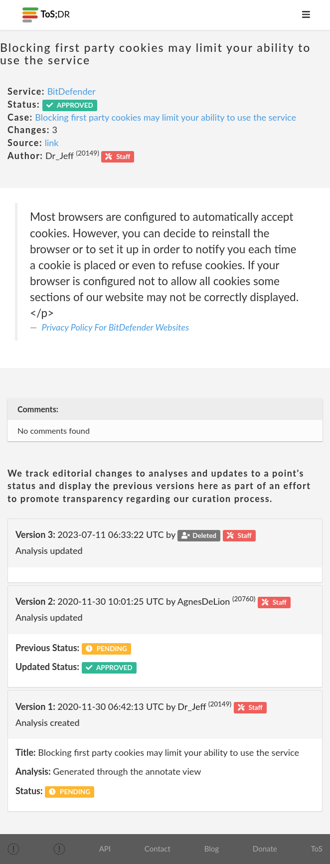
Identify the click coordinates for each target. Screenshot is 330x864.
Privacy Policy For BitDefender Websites (115, 327)
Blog (211, 848)
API (105, 848)
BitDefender (71, 91)
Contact (157, 848)
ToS (316, 848)
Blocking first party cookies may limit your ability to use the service (165, 117)
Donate (265, 848)
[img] (13, 849)
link (52, 142)
